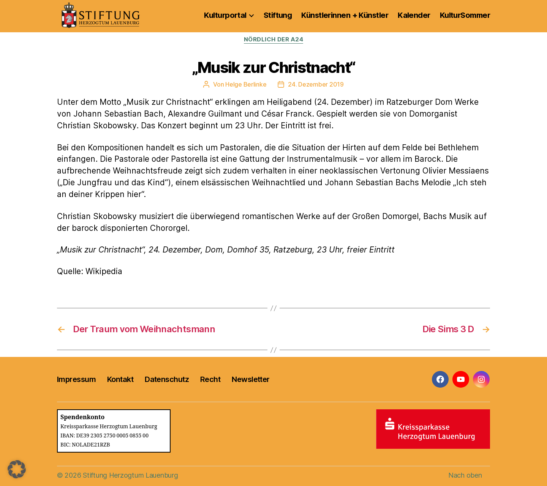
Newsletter (250, 379)
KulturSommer (465, 15)
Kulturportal (225, 15)
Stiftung (278, 15)
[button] (16, 469)
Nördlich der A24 (274, 39)
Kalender (414, 15)
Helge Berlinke (245, 84)
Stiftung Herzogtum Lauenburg (130, 475)
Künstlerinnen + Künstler (344, 15)
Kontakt (120, 379)
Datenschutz (167, 379)
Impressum (76, 379)
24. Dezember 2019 (315, 84)
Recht (210, 379)
